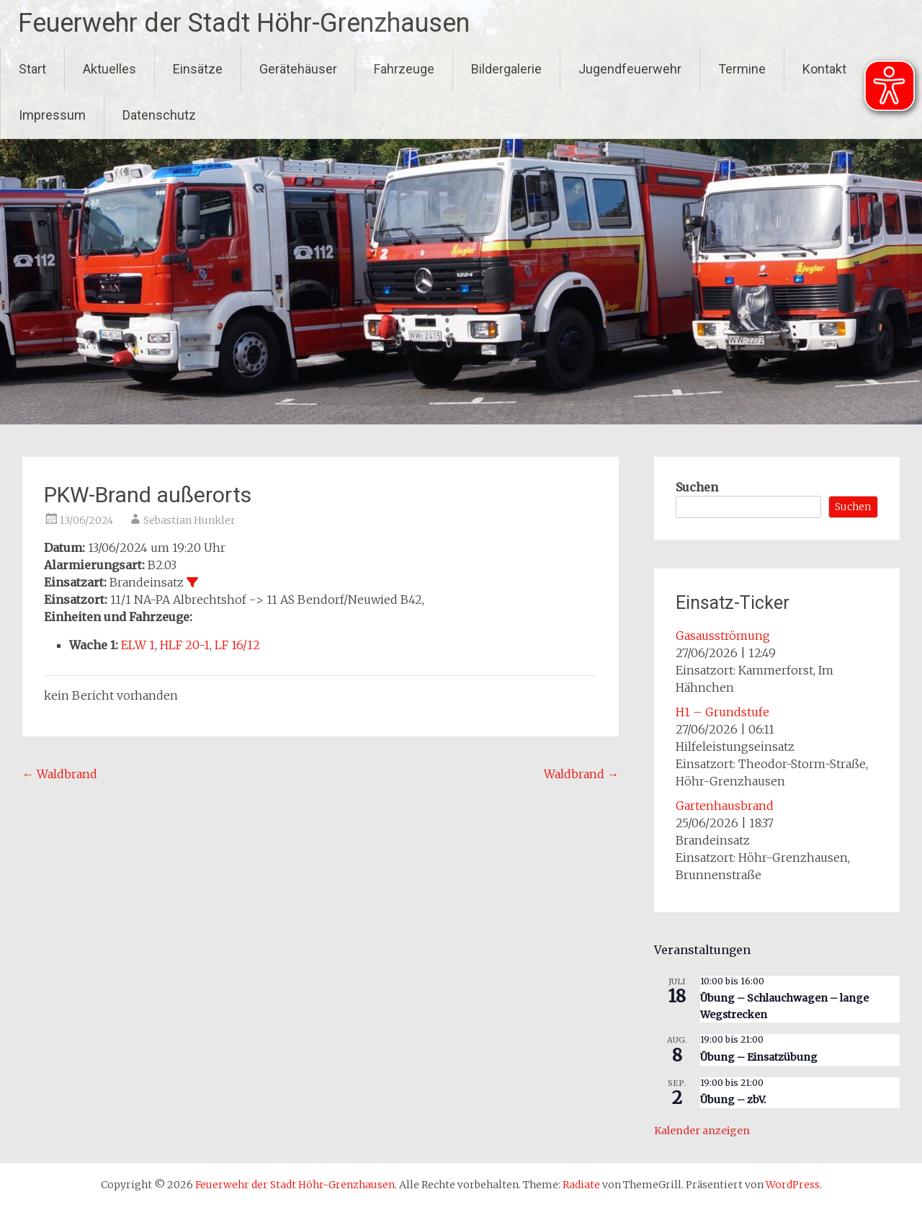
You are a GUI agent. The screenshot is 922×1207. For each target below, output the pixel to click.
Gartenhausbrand (725, 805)
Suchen (697, 487)
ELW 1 (138, 645)
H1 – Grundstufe (722, 712)
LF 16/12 (237, 645)
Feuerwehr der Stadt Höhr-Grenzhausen (244, 23)
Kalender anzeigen (702, 1130)
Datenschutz (159, 115)
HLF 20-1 (185, 645)
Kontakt (824, 68)
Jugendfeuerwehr (629, 68)
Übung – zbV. (733, 1099)
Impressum (52, 115)
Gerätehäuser (298, 68)
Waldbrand (59, 774)
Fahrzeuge (404, 68)
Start (32, 68)
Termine (742, 68)
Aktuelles (109, 68)
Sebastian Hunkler (189, 520)
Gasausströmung (723, 635)
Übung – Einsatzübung (759, 1057)
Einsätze (198, 68)
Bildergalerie (506, 68)
